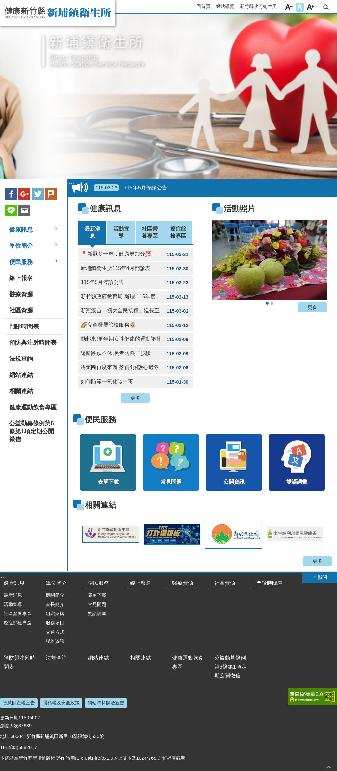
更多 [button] (135, 398)
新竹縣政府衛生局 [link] (258, 6)
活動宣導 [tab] (121, 232)
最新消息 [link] (13, 595)
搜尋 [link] (326, 7)
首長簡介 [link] (55, 604)
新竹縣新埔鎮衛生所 (57, 13)
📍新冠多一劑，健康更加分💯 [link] (135, 254)
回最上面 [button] (329, 767)
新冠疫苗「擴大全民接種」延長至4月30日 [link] (135, 311)
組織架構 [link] (55, 613)
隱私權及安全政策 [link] (61, 702)
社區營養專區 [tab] (150, 232)
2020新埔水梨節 (267, 303)
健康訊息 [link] (21, 229)
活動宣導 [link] (13, 604)
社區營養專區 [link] (17, 613)
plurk (51, 194)
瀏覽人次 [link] (9, 725)
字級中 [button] (300, 7)
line (11, 210)
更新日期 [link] (9, 717)
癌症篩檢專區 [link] (17, 622)
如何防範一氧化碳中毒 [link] (135, 382)
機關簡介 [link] (55, 595)
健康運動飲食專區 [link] (33, 407)
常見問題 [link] (97, 604)
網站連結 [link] (21, 375)
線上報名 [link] (21, 278)
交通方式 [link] (55, 632)
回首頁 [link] (203, 6)
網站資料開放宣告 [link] (106, 702)
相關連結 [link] (21, 391)
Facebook (11, 194)
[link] (269, 260)
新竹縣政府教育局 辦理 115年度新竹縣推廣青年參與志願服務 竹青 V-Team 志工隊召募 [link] (137, 296)
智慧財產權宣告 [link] (19, 702)
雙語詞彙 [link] (97, 613)
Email (24, 210)
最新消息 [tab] (92, 232)
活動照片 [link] (239, 208)
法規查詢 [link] (21, 359)
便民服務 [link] (21, 262)
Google (24, 194)
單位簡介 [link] (21, 246)
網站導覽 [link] (225, 6)
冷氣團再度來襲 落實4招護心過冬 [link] (135, 367)
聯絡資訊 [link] (55, 641)
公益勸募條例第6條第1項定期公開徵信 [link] (31, 431)
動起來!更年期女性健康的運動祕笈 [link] (135, 339)
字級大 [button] (310, 7)
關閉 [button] (322, 577)
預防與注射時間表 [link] (33, 342)
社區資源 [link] (21, 310)
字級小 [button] (289, 7)
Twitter (38, 194)
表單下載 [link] (97, 595)
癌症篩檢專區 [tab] (178, 232)
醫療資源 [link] (21, 294)
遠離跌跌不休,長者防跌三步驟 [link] (135, 353)
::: (118, 3)
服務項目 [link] (55, 622)
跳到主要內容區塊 (3, 3)
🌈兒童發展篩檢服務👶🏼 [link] (135, 325)
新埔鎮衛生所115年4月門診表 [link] (135, 268)
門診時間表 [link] (24, 326)
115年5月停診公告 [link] (130, 187)
